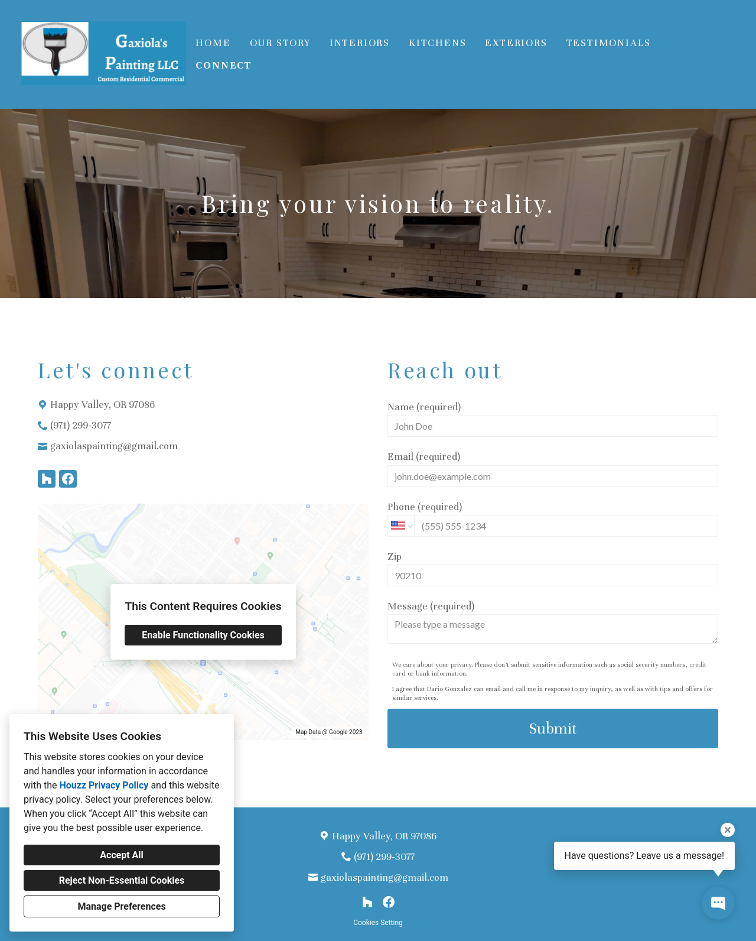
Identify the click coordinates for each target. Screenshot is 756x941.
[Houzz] (47, 479)
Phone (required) (552, 519)
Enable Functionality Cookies (203, 635)
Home (212, 43)
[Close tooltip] (728, 830)
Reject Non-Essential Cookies (122, 880)
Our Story (280, 43)
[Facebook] (68, 479)
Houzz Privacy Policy (103, 785)
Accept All (122, 855)
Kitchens (437, 43)
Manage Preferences (121, 906)
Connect (223, 65)
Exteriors (516, 43)
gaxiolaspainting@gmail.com (114, 446)
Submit (553, 728)
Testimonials (608, 43)
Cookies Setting (378, 923)
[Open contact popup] (718, 903)
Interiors (360, 43)
